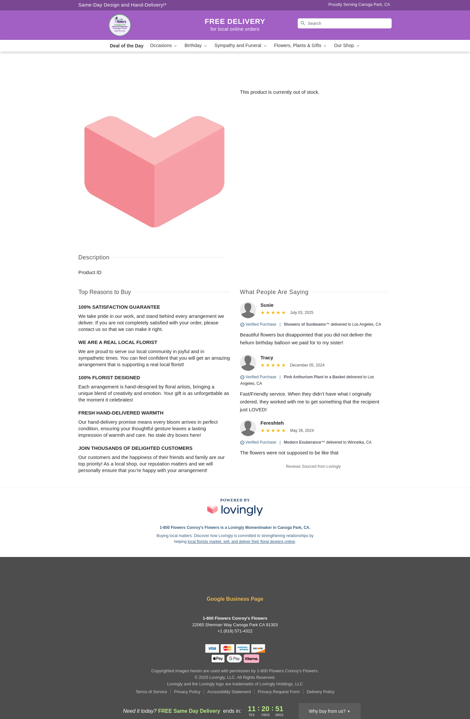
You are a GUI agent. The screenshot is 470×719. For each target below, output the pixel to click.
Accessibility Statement (229, 691)
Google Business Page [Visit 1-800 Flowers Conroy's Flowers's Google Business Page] (235, 599)
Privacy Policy (187, 691)
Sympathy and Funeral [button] (241, 45)
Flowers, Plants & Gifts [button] (301, 45)
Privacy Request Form (279, 691)
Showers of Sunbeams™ (307, 324)
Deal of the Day (126, 45)
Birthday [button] (196, 45)
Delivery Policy (320, 691)
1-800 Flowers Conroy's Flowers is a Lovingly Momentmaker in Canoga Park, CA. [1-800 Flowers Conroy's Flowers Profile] (235, 527)
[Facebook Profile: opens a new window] (225, 581)
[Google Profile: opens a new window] (245, 581)
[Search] (345, 23)
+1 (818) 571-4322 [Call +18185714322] (234, 631)
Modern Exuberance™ (304, 442)
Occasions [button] (164, 45)
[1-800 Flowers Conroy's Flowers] (125, 25)
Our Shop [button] (347, 45)
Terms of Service (151, 691)
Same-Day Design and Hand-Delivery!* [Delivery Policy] (122, 5)
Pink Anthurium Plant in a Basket (314, 377)
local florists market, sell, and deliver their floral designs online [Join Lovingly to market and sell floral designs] (241, 541)
